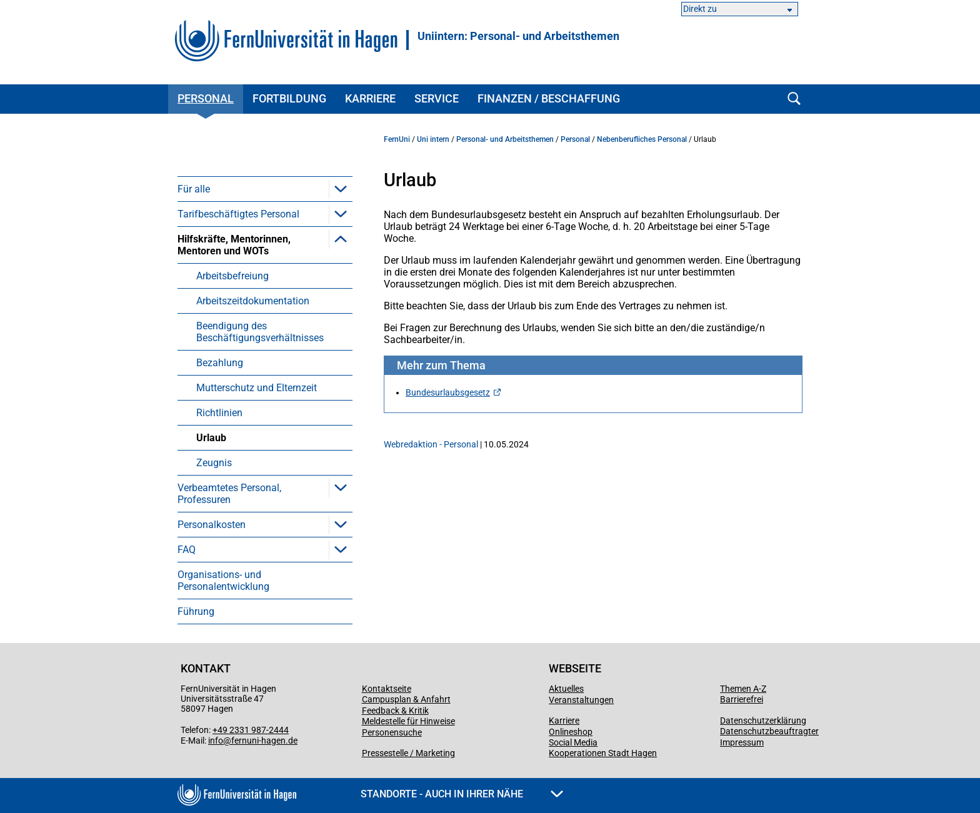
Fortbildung (289, 98)
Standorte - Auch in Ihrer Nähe (462, 794)
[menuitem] (265, 188)
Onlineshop (570, 732)
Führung (196, 611)
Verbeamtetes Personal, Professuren (229, 494)
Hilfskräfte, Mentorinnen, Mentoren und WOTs (234, 245)
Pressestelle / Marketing (408, 753)
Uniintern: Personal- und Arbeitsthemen (518, 36)
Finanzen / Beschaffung (549, 98)
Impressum (742, 742)
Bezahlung (219, 363)
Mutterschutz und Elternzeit (256, 388)
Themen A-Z (743, 689)
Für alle (194, 189)
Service (436, 98)
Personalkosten (212, 525)
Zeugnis (214, 463)
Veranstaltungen (581, 700)
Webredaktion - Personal (431, 444)
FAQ (187, 550)
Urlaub (211, 438)
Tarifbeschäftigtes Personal (238, 214)
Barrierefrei (741, 699)
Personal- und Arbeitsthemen (505, 139)
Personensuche (392, 732)
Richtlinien (219, 413)
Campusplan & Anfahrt (406, 699)
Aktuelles (566, 689)
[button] (340, 189)
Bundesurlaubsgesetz (448, 392)
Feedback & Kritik (395, 711)
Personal (206, 98)
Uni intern (433, 139)
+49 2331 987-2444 (250, 730)
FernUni (397, 139)
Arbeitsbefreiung (232, 276)
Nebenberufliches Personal (642, 139)
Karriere (370, 98)
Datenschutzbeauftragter (769, 731)
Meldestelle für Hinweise (408, 721)
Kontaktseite (386, 689)
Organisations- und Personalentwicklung (223, 580)
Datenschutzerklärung (763, 721)
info (215, 741)
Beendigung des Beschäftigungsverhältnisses (260, 332)
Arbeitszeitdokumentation (252, 301)
